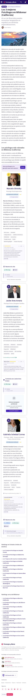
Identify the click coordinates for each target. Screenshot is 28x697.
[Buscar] (21, 2)
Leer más (6, 258)
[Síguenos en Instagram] (11, 689)
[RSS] (20, 689)
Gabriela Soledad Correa (14, 434)
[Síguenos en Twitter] (5, 689)
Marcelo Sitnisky (14, 188)
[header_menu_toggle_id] (1, 2)
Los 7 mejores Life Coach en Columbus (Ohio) (15, 559)
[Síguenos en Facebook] (2, 689)
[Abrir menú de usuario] (25, 2)
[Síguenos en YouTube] (14, 689)
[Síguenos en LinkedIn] (8, 689)
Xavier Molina (7, 27)
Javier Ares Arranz (14, 300)
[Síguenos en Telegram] (17, 689)
